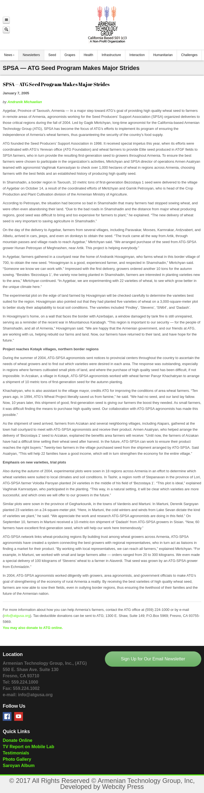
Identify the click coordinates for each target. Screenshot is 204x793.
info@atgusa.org (17, 616)
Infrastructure (111, 55)
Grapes (69, 55)
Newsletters (31, 55)
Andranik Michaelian (24, 102)
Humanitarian (163, 55)
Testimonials (16, 753)
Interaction (137, 55)
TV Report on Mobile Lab (28, 746)
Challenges (189, 55)
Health (88, 55)
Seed (52, 55)
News (8, 55)
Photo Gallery (17, 759)
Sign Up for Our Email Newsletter (153, 659)
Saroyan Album (19, 765)
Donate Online (17, 740)
